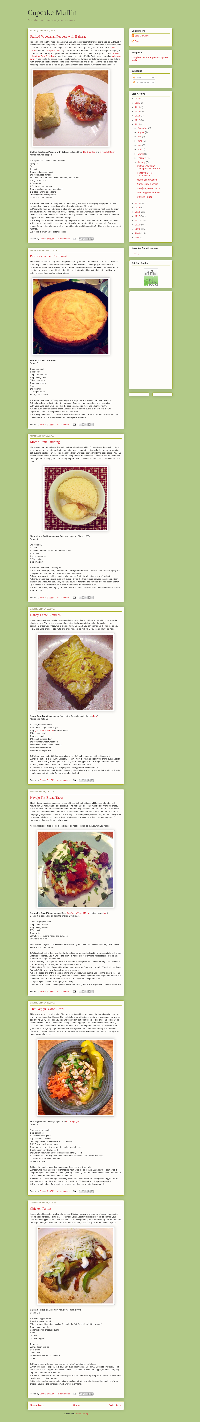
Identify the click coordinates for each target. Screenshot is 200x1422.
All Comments (141, 82)
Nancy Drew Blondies (45, 615)
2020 (137, 107)
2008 (137, 233)
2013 (137, 212)
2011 (137, 220)
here (95, 716)
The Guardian (89, 152)
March (141, 154)
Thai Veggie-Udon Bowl (47, 1009)
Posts (137, 77)
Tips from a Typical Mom (78, 913)
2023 (137, 98)
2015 (137, 203)
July (140, 136)
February (142, 158)
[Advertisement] (144, 339)
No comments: (63, 239)
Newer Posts (37, 1405)
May (140, 145)
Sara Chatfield (142, 35)
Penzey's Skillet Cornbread (48, 256)
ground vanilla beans (44, 730)
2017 (137, 120)
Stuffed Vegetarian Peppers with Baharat (58, 36)
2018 (137, 115)
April (140, 149)
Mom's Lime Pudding (45, 442)
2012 (137, 216)
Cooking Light (72, 1121)
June (140, 141)
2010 (137, 224)
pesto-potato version (54, 50)
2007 (137, 237)
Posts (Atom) (82, 1413)
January (142, 162)
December (143, 128)
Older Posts (115, 1405)
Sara (137, 41)
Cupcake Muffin (52, 12)
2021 (137, 103)
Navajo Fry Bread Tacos (46, 797)
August (141, 132)
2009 (137, 229)
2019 (137, 111)
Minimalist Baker (107, 152)
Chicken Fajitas (40, 1208)
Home (76, 1405)
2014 (137, 207)
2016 (137, 124)
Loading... (136, 253)
